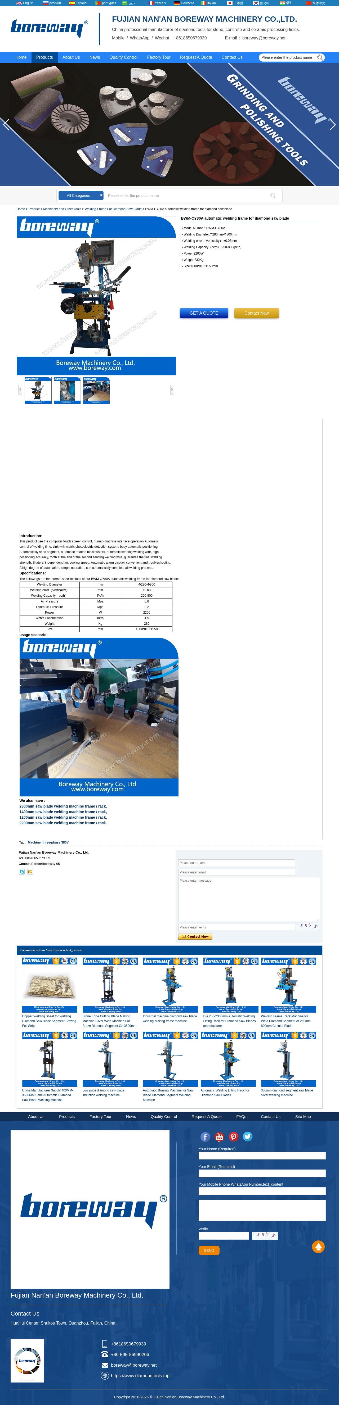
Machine (34, 842)
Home (21, 57)
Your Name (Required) (217, 1149)
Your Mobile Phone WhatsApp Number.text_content (241, 1184)
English (28, 3)
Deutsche (187, 3)
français (160, 3)
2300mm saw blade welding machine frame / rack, (63, 806)
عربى (132, 3)
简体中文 (319, 3)
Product (34, 209)
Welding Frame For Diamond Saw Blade (113, 209)
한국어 (264, 3)
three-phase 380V (55, 842)
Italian (211, 3)
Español (81, 3)
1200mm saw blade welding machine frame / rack (63, 817)
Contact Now (256, 313)
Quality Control (124, 57)
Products (44, 57)
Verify (203, 1229)
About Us (71, 57)
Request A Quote (196, 57)
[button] (332, 125)
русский (55, 3)
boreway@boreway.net (134, 1365)
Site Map (303, 1116)
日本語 (238, 3)
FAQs (241, 1116)
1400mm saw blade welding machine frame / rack (63, 812)
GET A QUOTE (204, 313)
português (109, 3)
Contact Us (232, 57)
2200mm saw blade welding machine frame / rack (63, 823)
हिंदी (288, 3)
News (95, 57)
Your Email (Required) (217, 1166)
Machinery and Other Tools (62, 209)
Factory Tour (159, 57)
